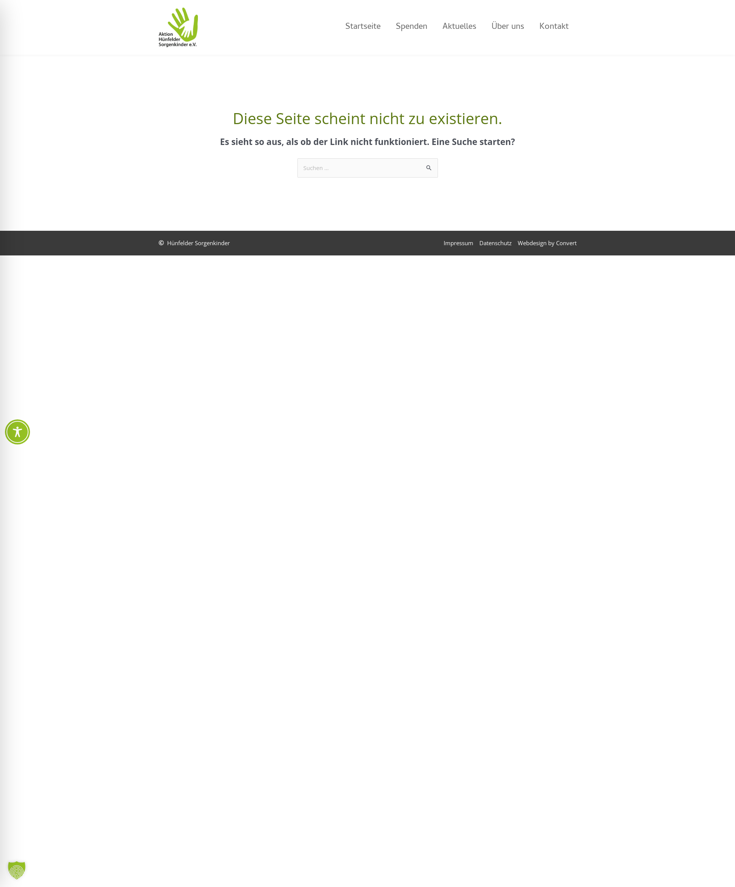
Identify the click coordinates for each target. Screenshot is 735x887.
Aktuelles (459, 27)
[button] (16, 870)
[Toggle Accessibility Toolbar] (17, 432)
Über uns (508, 27)
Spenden (411, 27)
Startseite (363, 27)
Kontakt (554, 27)
